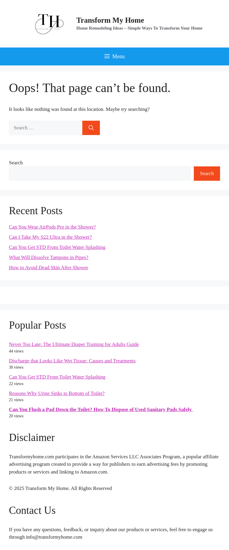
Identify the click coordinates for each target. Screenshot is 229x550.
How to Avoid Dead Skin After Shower (48, 267)
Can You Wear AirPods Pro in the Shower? (52, 227)
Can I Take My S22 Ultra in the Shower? (50, 237)
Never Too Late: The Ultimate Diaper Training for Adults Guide (74, 344)
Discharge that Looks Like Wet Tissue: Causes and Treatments (72, 361)
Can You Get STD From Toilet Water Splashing (57, 247)
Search (16, 163)
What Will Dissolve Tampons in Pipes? (48, 257)
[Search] (91, 128)
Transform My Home (110, 20)
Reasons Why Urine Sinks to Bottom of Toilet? (57, 393)
